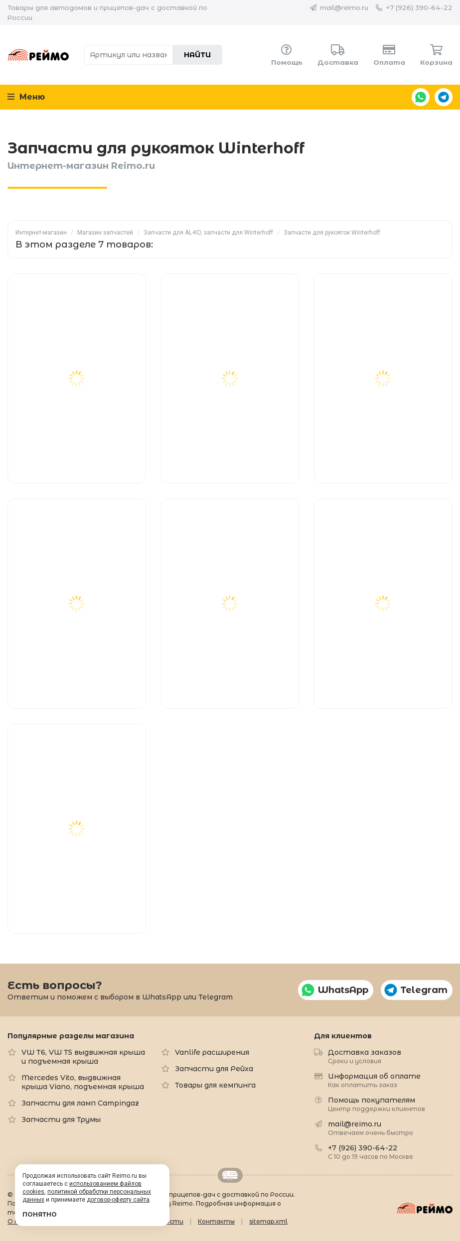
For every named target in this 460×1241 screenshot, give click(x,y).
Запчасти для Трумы (61, 1119)
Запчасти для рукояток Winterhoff (332, 232)
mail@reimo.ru (344, 7)
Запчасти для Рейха (214, 1068)
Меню (26, 97)
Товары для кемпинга (215, 1085)
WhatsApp (421, 97)
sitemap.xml (268, 1221)
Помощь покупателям (376, 1104)
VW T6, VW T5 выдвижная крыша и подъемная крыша (83, 1057)
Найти (197, 54)
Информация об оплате (374, 1080)
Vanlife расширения (212, 1052)
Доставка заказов (364, 1056)
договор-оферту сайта (118, 1199)
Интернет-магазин (41, 232)
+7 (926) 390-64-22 (419, 7)
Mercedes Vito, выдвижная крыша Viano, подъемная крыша (82, 1082)
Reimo (38, 55)
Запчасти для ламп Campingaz (80, 1103)
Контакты (216, 1221)
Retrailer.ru (230, 1175)
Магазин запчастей (105, 232)
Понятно (39, 1214)
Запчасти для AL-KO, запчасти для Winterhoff (208, 232)
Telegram (444, 97)
